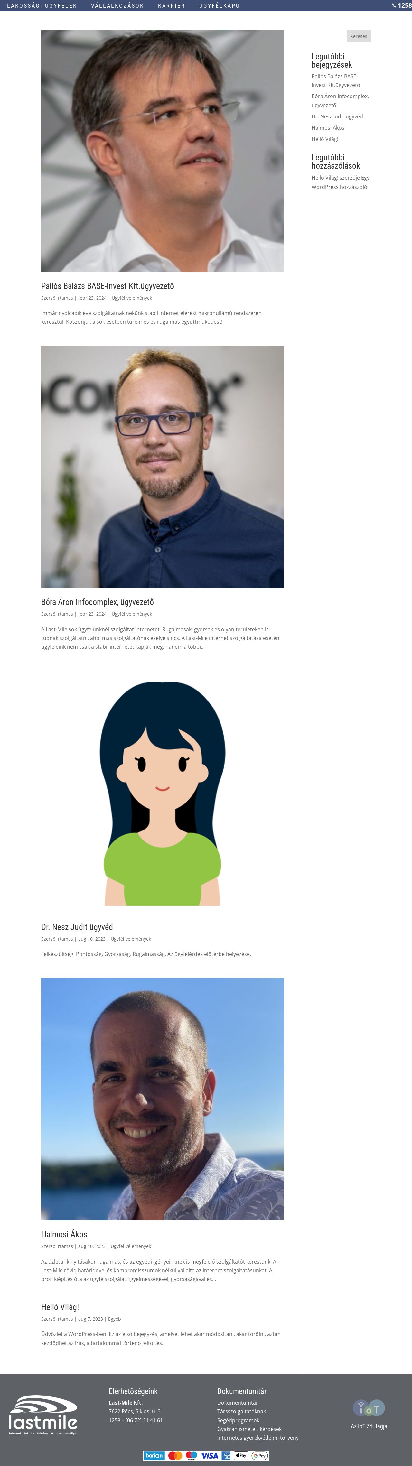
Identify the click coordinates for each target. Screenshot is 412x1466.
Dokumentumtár (237, 1402)
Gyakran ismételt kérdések (249, 1429)
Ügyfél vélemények (132, 298)
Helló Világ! (60, 1307)
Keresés (358, 36)
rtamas (65, 298)
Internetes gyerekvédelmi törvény (258, 1437)
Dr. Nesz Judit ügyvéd (77, 927)
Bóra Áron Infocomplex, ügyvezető (97, 602)
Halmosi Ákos (64, 1234)
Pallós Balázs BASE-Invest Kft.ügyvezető (107, 286)
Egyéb (114, 1319)
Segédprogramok (238, 1420)
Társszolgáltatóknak (241, 1411)
